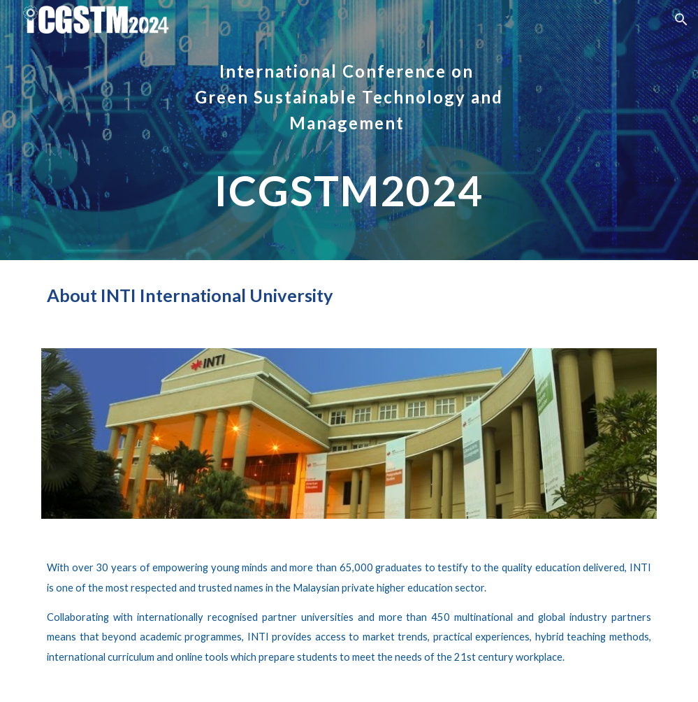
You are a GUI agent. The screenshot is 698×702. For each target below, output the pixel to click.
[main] (349, 130)
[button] (681, 19)
